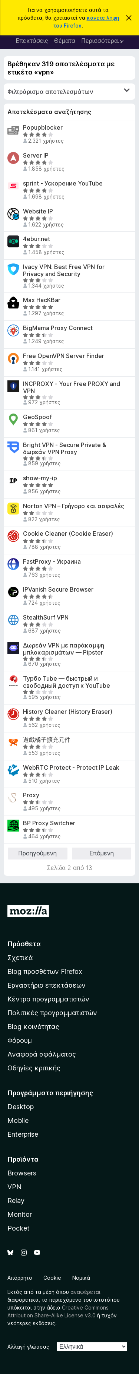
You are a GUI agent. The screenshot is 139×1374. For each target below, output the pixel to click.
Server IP (36, 155)
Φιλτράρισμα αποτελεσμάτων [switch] (68, 91)
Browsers (21, 1173)
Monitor (19, 1214)
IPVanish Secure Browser (58, 589)
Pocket (18, 1228)
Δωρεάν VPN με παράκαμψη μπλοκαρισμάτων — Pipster (63, 649)
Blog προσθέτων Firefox (44, 971)
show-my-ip (40, 478)
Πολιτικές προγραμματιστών (52, 1013)
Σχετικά (20, 958)
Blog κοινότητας (33, 1026)
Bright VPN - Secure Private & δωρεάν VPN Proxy (64, 448)
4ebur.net (36, 239)
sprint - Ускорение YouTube (63, 183)
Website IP (38, 211)
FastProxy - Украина (52, 561)
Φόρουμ (19, 1040)
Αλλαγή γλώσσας (28, 1346)
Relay (15, 1200)
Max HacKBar (41, 300)
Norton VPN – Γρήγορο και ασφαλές (73, 506)
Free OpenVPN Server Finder (63, 356)
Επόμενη (101, 853)
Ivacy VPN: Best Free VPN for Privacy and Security (64, 270)
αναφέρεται (85, 1292)
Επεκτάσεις (32, 40)
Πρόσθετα (24, 944)
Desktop (20, 1107)
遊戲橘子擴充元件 (46, 739)
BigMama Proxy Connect (58, 328)
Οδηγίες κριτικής (33, 1068)
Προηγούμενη (37, 853)
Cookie (52, 1278)
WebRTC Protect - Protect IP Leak (71, 767)
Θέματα (64, 40)
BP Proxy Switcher (49, 823)
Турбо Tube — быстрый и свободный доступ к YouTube (66, 682)
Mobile (18, 1120)
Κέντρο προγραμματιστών (48, 999)
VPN (14, 1187)
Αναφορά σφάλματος (41, 1054)
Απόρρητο (19, 1278)
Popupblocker (43, 127)
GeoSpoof (37, 417)
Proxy (31, 795)
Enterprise (22, 1134)
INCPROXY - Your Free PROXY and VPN (71, 387)
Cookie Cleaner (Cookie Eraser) (68, 533)
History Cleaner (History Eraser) (67, 711)
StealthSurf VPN (46, 617)
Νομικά (81, 1278)
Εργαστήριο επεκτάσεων (46, 985)
